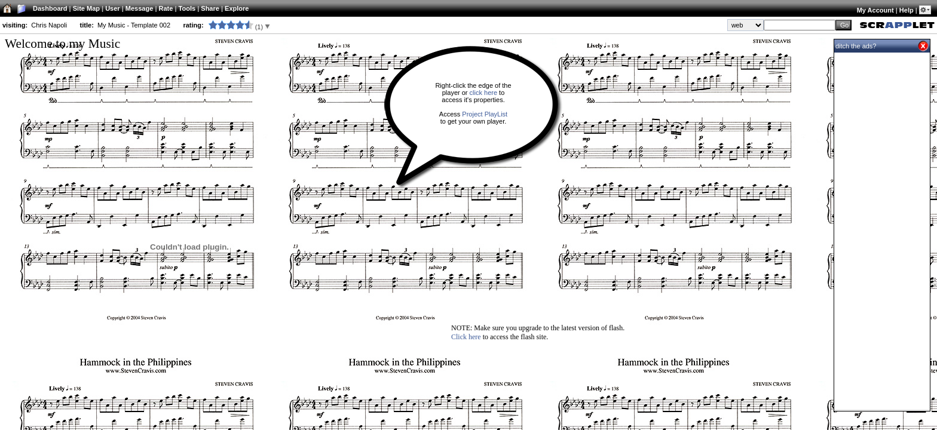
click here (483, 92)
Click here (466, 337)
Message (139, 8)
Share (210, 8)
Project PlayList (484, 114)
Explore (237, 8)
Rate (166, 8)
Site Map (86, 8)
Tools (187, 8)
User (112, 8)
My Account (875, 10)
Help (906, 10)
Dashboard (50, 8)
